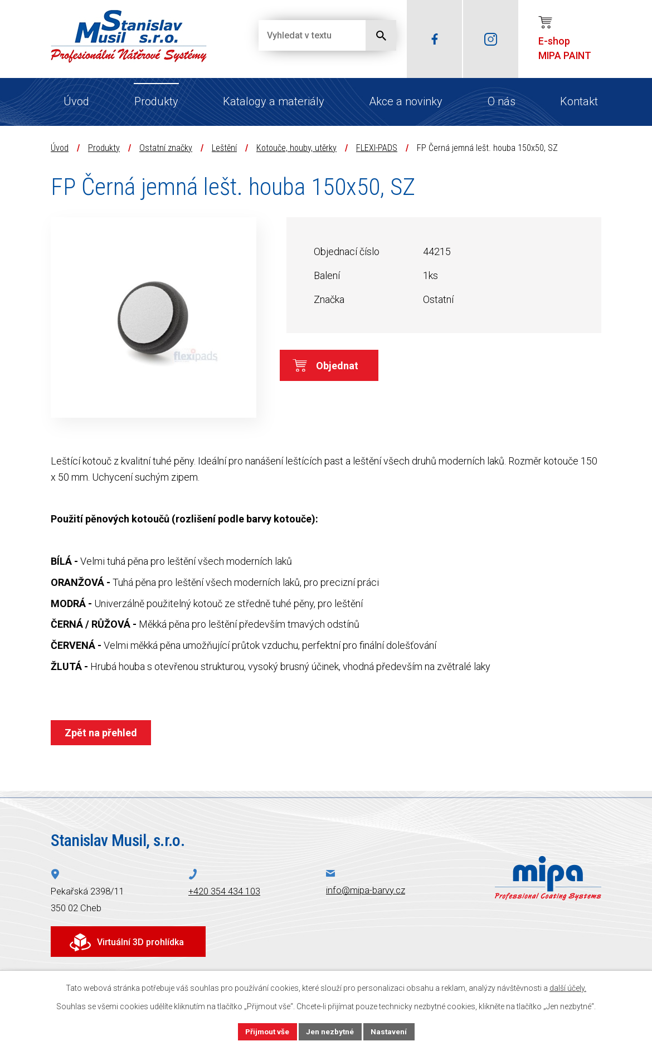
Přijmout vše (266, 1030)
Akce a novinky (405, 101)
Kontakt (579, 101)
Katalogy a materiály (273, 101)
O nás (501, 101)
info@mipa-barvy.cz (365, 890)
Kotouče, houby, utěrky (296, 148)
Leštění (224, 148)
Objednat (345, 367)
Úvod (76, 101)
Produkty (156, 101)
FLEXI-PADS (376, 148)
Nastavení (390, 1030)
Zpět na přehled (102, 733)
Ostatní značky (165, 148)
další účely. (567, 987)
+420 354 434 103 (224, 891)
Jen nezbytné (330, 1030)
